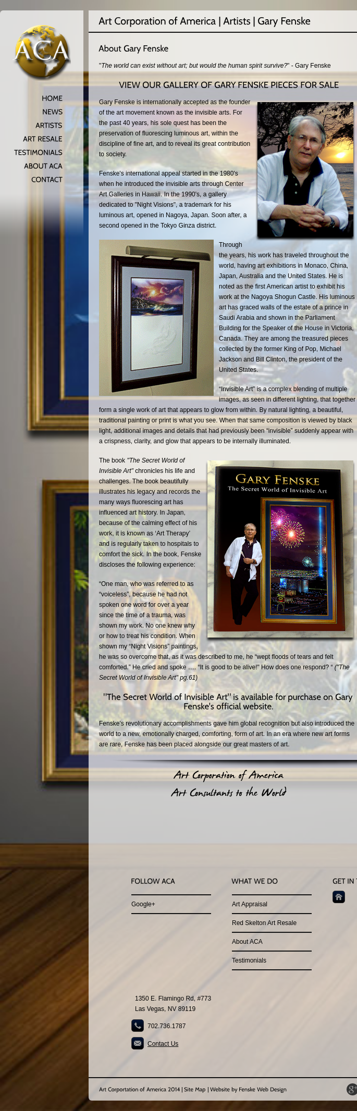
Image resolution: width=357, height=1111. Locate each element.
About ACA (247, 941)
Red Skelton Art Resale (264, 923)
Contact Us (162, 1043)
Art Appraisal (249, 904)
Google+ (143, 904)
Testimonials (249, 960)
